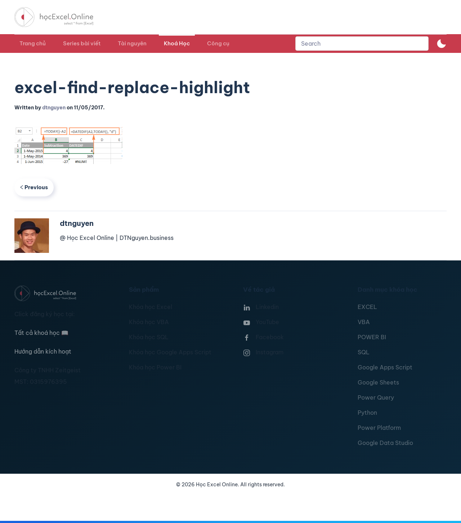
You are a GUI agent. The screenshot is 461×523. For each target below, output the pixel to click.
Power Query (376, 397)
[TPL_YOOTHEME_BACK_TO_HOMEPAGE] (60, 17)
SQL (364, 352)
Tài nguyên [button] (132, 43)
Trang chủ (32, 43)
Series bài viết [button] (81, 43)
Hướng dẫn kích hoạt (42, 351)
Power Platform (379, 427)
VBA (364, 322)
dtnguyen (54, 107)
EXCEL (367, 306)
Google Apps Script (385, 367)
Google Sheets (378, 382)
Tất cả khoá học (41, 332)
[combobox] (362, 43)
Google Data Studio (385, 442)
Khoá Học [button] (177, 43)
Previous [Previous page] (34, 187)
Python (367, 412)
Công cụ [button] (218, 43)
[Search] (362, 43)
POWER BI (372, 337)
